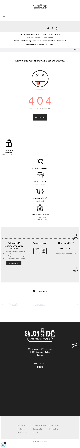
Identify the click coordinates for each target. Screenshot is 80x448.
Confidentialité (37, 429)
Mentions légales (23, 433)
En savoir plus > (14, 263)
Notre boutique (53, 429)
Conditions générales (39, 425)
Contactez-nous (37, 433)
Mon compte (21, 425)
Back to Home (40, 117)
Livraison (20, 429)
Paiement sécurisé (54, 425)
